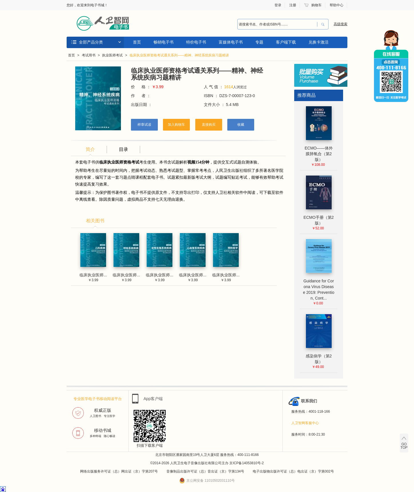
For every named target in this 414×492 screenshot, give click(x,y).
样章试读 (144, 125)
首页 (137, 42)
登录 (277, 5)
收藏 (240, 125)
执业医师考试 (112, 55)
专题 (259, 42)
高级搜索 (340, 24)
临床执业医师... (93, 275)
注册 (292, 5)
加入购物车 (176, 125)
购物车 (316, 5)
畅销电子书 (164, 42)
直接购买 (209, 125)
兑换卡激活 (318, 42)
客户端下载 (286, 42)
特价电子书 (196, 42)
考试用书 (88, 55)
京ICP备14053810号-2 (246, 463)
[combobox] (276, 24)
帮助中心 (336, 5)
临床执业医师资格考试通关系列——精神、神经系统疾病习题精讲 (179, 55)
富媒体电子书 (231, 42)
